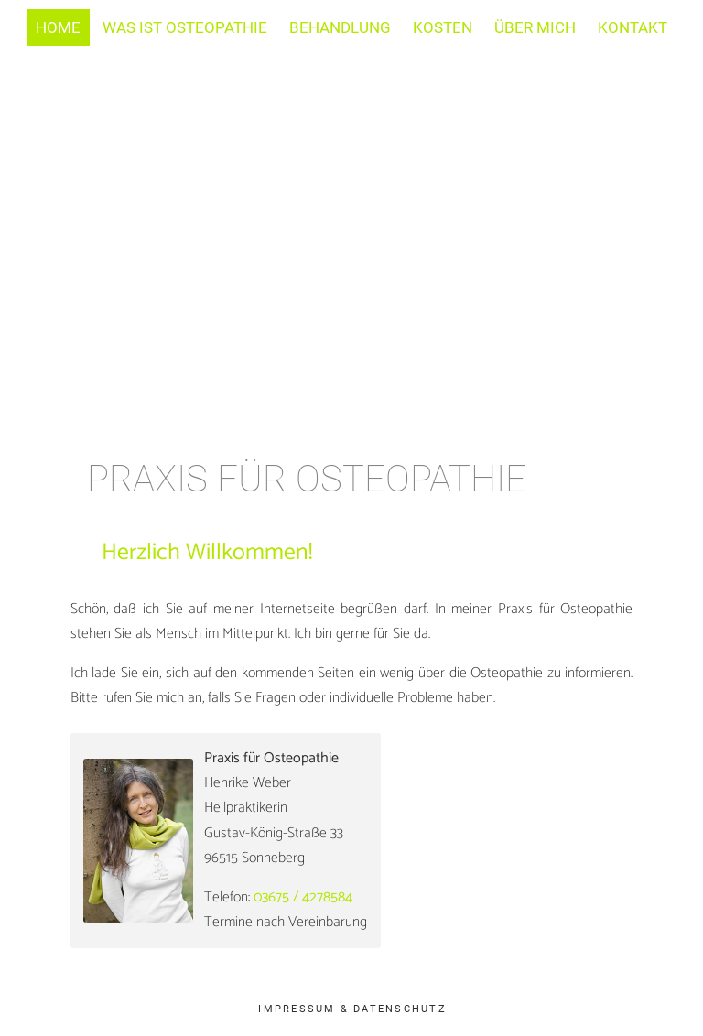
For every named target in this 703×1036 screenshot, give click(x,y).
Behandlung (340, 27)
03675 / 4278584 (303, 897)
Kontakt (632, 27)
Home (58, 27)
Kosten (442, 27)
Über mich (535, 27)
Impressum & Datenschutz (352, 1009)
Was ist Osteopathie (185, 27)
